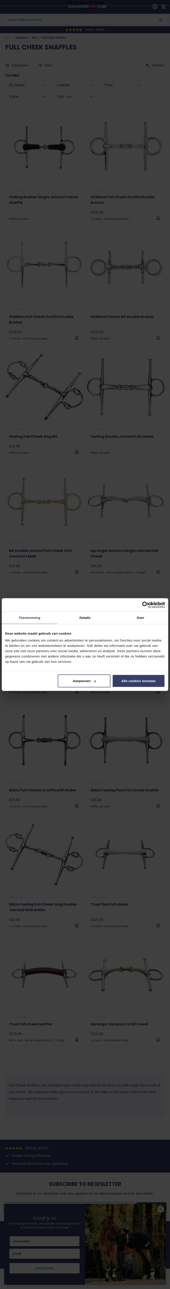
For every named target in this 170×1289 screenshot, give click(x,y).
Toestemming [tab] (30, 617)
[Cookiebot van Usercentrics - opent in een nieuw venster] (145, 604)
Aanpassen (84, 681)
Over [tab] (140, 617)
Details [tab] (85, 617)
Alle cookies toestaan (138, 681)
